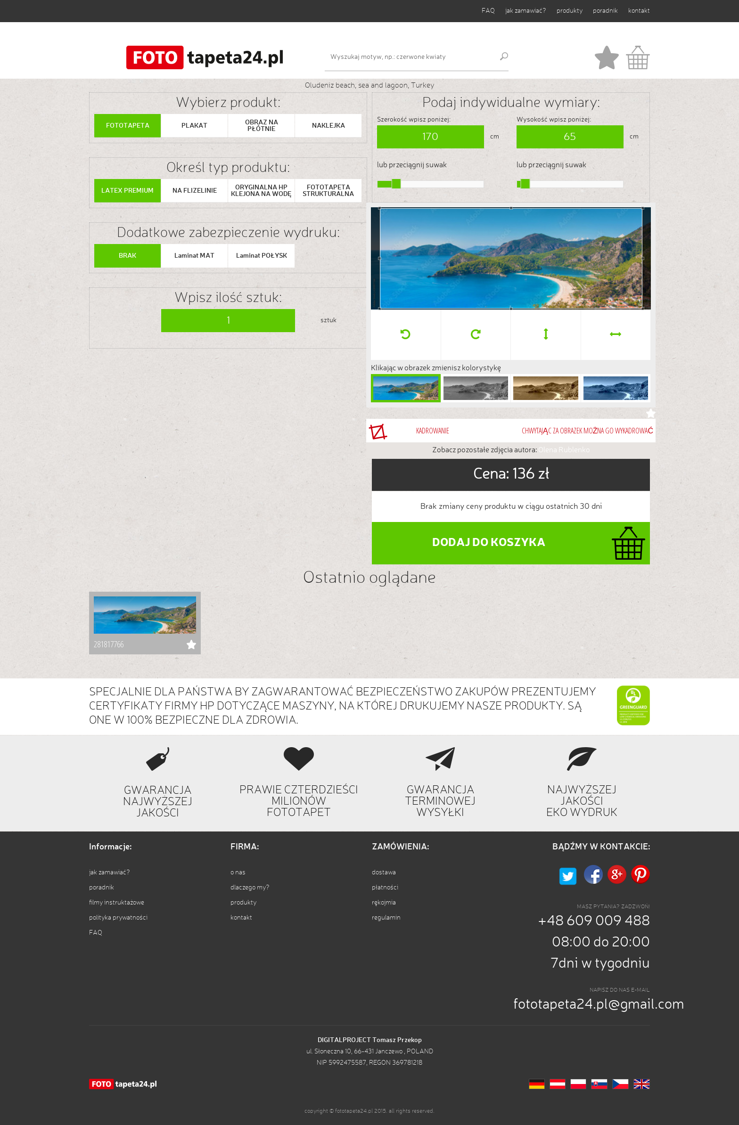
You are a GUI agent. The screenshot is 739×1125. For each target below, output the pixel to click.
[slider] (396, 184)
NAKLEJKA (328, 125)
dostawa (384, 872)
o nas (238, 872)
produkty (570, 11)
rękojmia (384, 902)
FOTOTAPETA (127, 125)
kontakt (639, 11)
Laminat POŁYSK (261, 256)
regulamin (386, 917)
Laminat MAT (194, 256)
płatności (385, 887)
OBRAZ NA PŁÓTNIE (261, 125)
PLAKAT (194, 125)
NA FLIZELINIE (194, 191)
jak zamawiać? (525, 11)
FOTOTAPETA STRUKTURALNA (328, 190)
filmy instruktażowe (116, 902)
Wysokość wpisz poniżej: (554, 119)
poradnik (605, 11)
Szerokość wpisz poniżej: (414, 119)
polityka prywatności (118, 917)
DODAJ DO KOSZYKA (488, 543)
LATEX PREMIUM (127, 191)
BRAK (127, 256)
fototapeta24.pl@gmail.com (598, 1005)
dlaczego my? (250, 887)
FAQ (488, 11)
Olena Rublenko (564, 450)
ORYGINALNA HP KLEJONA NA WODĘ (261, 190)
